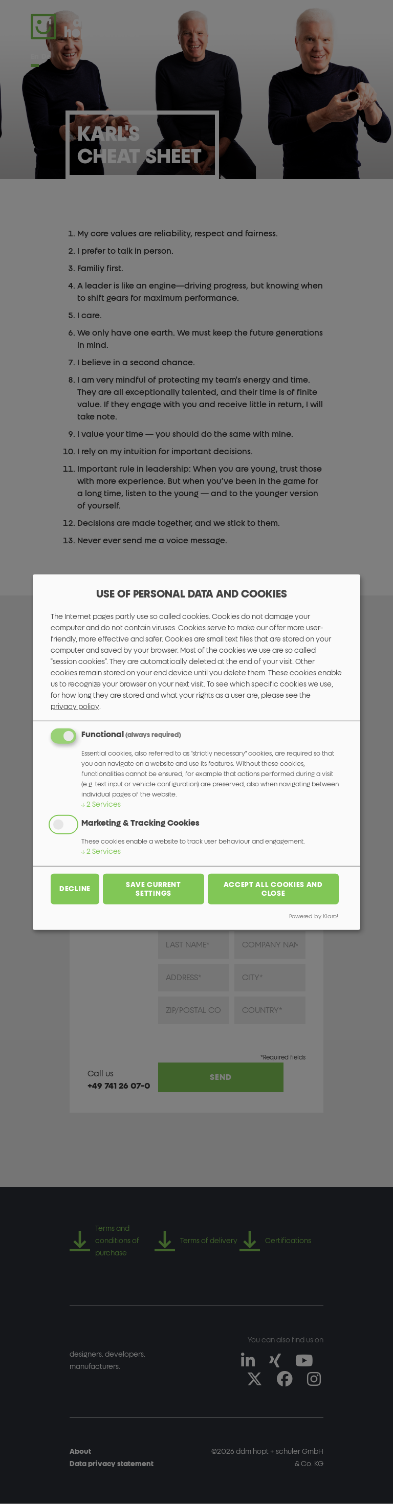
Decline (75, 888)
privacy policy (75, 706)
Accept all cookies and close (273, 888)
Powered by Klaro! (313, 915)
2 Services (101, 805)
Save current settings (153, 888)
